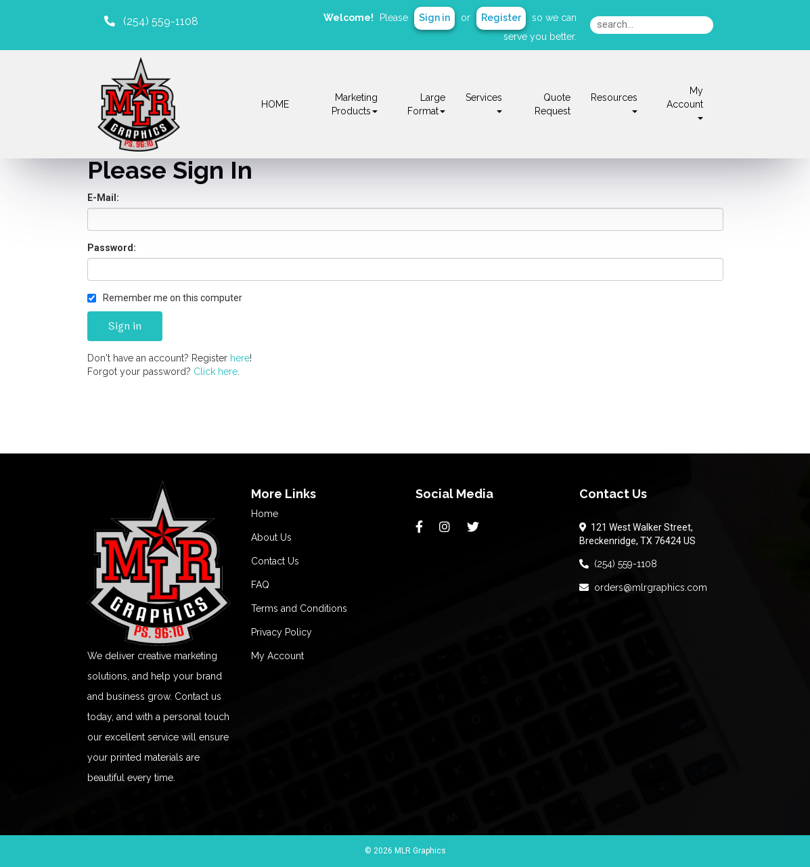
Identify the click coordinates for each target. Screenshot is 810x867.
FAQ (260, 584)
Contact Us (275, 561)
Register (501, 17)
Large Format (426, 104)
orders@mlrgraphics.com (643, 587)
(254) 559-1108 (618, 563)
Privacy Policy (281, 632)
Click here (216, 371)
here (240, 358)
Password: (111, 247)
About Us (271, 537)
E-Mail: (103, 197)
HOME (275, 104)
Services (484, 102)
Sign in (434, 17)
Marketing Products (355, 104)
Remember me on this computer (164, 297)
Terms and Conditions (299, 608)
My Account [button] (685, 102)
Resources (614, 102)
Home (264, 513)
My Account (277, 655)
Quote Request (552, 104)
